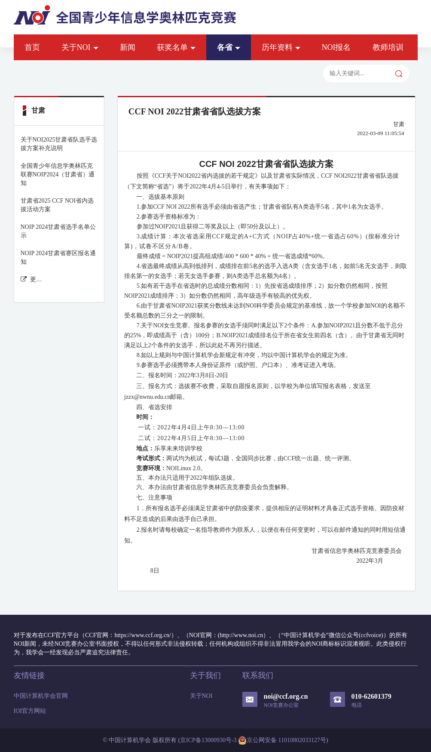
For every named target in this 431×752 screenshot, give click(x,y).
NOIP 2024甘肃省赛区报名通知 (58, 257)
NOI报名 (336, 47)
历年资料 (281, 47)
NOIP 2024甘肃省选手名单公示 (58, 231)
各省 (228, 47)
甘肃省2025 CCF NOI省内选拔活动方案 (57, 205)
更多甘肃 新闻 (32, 279)
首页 (32, 47)
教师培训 (388, 47)
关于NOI (79, 47)
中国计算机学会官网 (41, 696)
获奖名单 (176, 47)
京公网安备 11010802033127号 (282, 740)
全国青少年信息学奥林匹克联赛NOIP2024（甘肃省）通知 (58, 174)
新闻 (127, 47)
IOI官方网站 (30, 711)
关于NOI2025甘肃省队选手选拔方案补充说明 (59, 143)
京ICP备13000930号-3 (208, 740)
